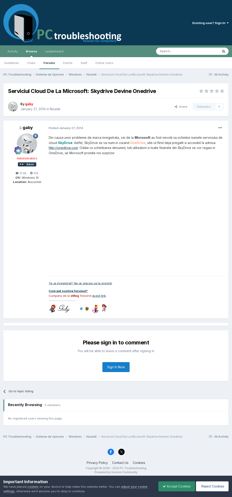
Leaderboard (54, 51)
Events (67, 63)
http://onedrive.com (63, 148)
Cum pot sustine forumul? (68, 291)
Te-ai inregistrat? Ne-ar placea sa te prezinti (80, 283)
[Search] (176, 51)
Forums (49, 63)
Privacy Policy (97, 463)
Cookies (139, 463)
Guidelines (11, 63)
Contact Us (120, 463)
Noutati (55, 109)
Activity (12, 51)
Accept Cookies (176, 486)
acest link (99, 295)
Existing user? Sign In (210, 23)
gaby (28, 127)
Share (181, 106)
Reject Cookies (212, 486)
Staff (84, 63)
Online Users (104, 63)
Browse (31, 53)
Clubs (31, 63)
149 (34, 173)
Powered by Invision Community (116, 472)
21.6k (21, 173)
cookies (33, 486)
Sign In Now (116, 367)
